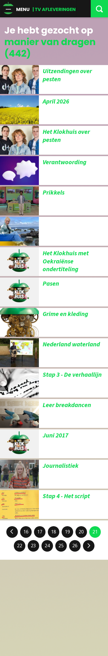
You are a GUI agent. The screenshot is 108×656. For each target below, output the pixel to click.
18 (53, 532)
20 (81, 532)
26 (74, 545)
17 (39, 532)
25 (61, 545)
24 (47, 545)
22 (19, 545)
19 (67, 532)
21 (95, 532)
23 (33, 545)
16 (26, 532)
